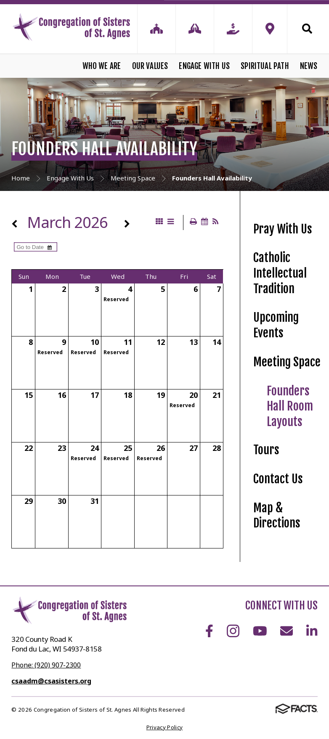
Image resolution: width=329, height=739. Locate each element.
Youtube (260, 631)
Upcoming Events (276, 325)
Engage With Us (204, 66)
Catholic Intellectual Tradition (280, 273)
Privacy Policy (164, 727)
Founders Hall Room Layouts (290, 406)
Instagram (233, 631)
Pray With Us (282, 229)
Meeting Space (287, 362)
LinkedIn (311, 631)
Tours (266, 449)
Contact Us (278, 478)
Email (286, 631)
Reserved (116, 299)
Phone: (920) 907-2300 (46, 665)
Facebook (209, 631)
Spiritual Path (265, 66)
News (309, 66)
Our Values (150, 66)
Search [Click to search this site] (307, 29)
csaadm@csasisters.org (51, 681)
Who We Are (101, 66)
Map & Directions (276, 516)
